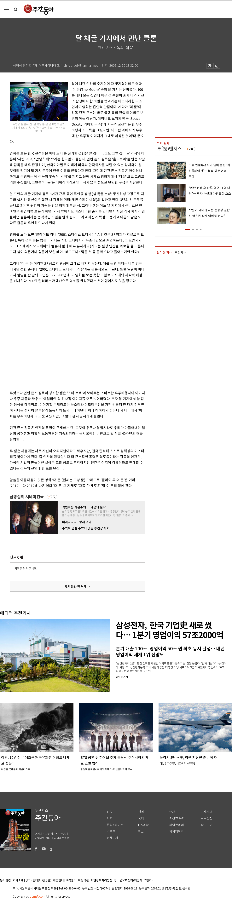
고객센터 (71, 880)
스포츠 (111, 831)
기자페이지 (176, 831)
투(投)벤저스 (169, 149)
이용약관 (83, 880)
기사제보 (206, 812)
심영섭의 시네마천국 (27, 496)
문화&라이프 (115, 825)
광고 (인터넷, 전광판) (38, 880)
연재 (172, 812)
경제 (141, 812)
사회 (110, 818)
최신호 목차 (177, 818)
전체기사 (112, 838)
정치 (110, 812)
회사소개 (18, 880)
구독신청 (206, 818)
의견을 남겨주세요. (25, 568)
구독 (52, 496)
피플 (141, 831)
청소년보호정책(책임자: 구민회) (133, 880)
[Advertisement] (46, 336)
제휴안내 (58, 880)
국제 (141, 818)
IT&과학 (143, 825)
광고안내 (206, 825)
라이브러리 (176, 825)
